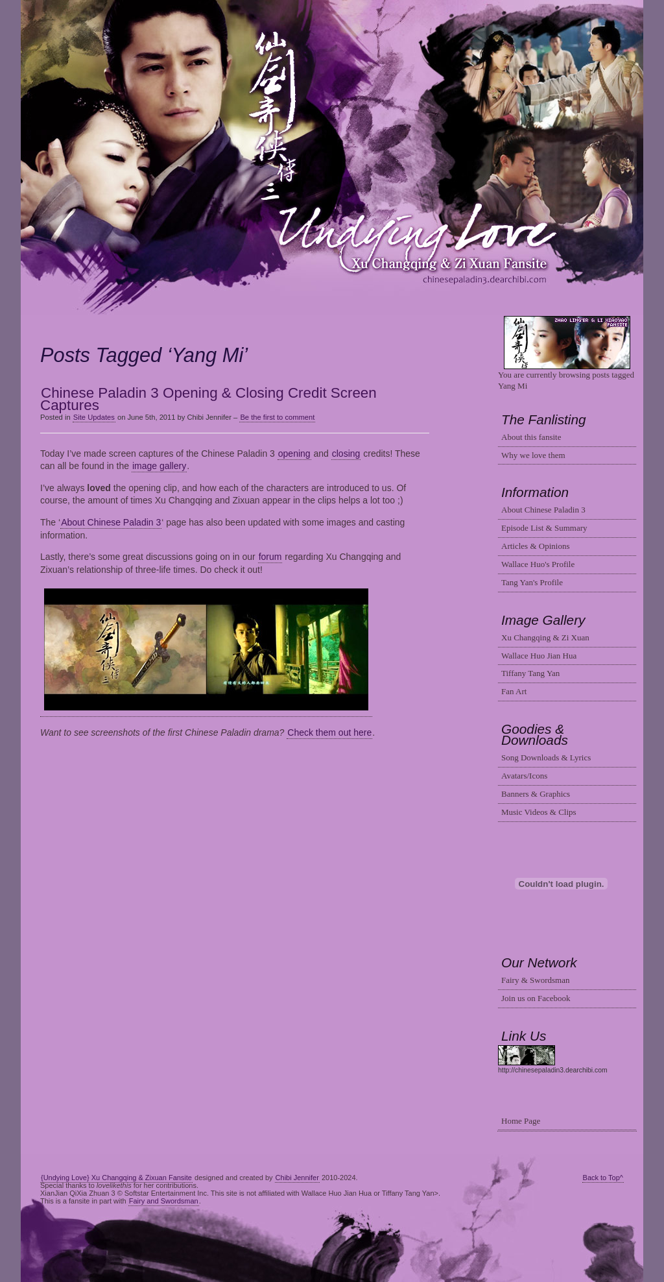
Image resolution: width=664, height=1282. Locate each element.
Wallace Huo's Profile (538, 564)
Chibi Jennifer (297, 1177)
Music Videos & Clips (538, 812)
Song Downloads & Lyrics (546, 757)
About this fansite (531, 437)
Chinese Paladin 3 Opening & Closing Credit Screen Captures (208, 399)
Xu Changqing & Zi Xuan (545, 637)
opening (294, 453)
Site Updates (94, 417)
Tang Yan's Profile (532, 582)
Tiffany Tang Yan (530, 673)
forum (270, 556)
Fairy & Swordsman (535, 980)
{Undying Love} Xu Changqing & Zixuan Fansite (116, 1177)
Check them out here (329, 732)
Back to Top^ (603, 1177)
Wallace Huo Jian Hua (538, 655)
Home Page (520, 1121)
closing (346, 453)
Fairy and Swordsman (163, 1201)
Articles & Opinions (535, 546)
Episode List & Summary (544, 528)
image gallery (159, 466)
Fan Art (514, 691)
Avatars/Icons (524, 775)
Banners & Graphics (535, 794)
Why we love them (533, 455)
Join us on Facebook (536, 998)
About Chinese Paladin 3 (111, 522)
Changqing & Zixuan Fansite (333, 158)
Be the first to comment (277, 417)
